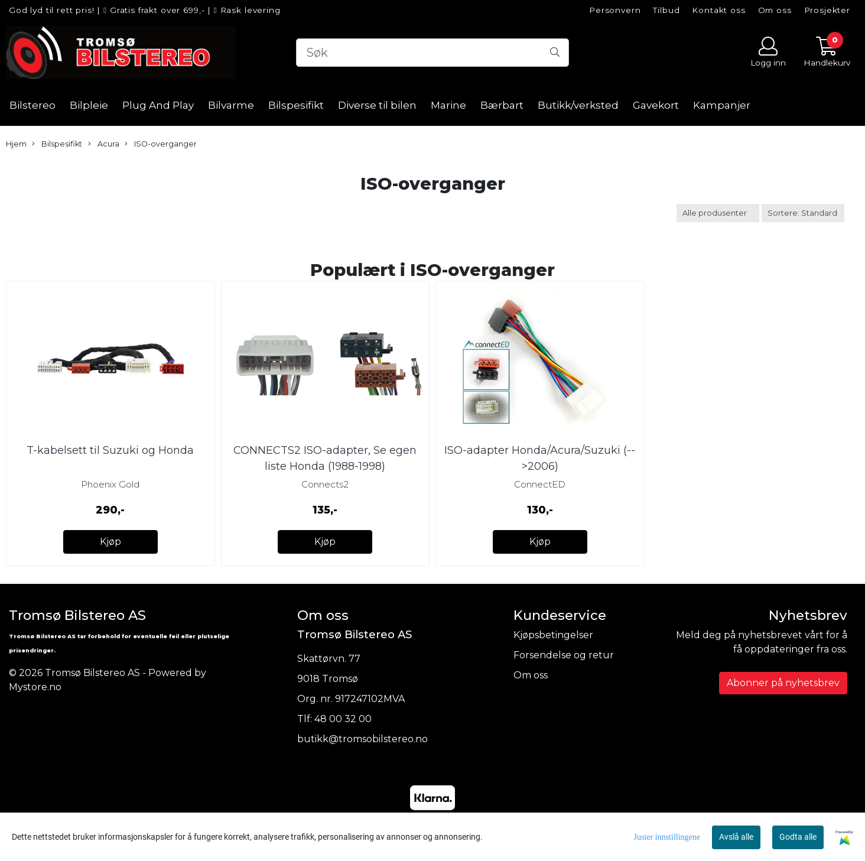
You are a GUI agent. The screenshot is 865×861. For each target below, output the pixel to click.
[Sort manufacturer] (718, 213)
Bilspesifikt (296, 105)
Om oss (775, 10)
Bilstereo (32, 105)
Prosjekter (827, 10)
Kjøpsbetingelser (553, 635)
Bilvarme (231, 105)
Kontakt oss (718, 10)
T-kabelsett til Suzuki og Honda (110, 450)
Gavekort (656, 105)
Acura (103, 144)
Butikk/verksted (578, 105)
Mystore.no (35, 687)
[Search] (432, 52)
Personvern (615, 10)
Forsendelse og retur (563, 655)
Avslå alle (736, 836)
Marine (448, 105)
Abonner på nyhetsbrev (783, 682)
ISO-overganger (161, 144)
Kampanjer (721, 105)
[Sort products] (803, 213)
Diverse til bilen (377, 105)
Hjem (16, 143)
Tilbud (666, 10)
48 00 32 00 (343, 718)
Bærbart (501, 105)
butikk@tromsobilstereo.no (362, 739)
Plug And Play (158, 105)
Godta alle (798, 836)
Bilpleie (89, 105)
